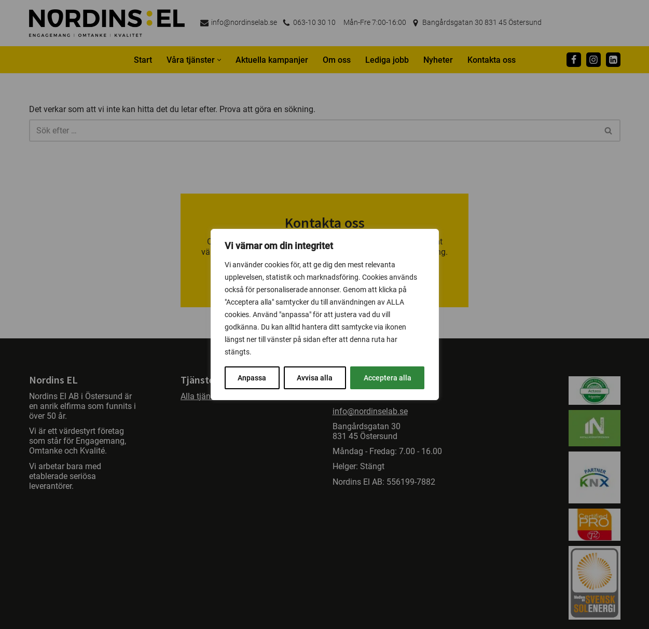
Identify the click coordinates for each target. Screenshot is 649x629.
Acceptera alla (387, 378)
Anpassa (252, 378)
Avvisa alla (315, 378)
